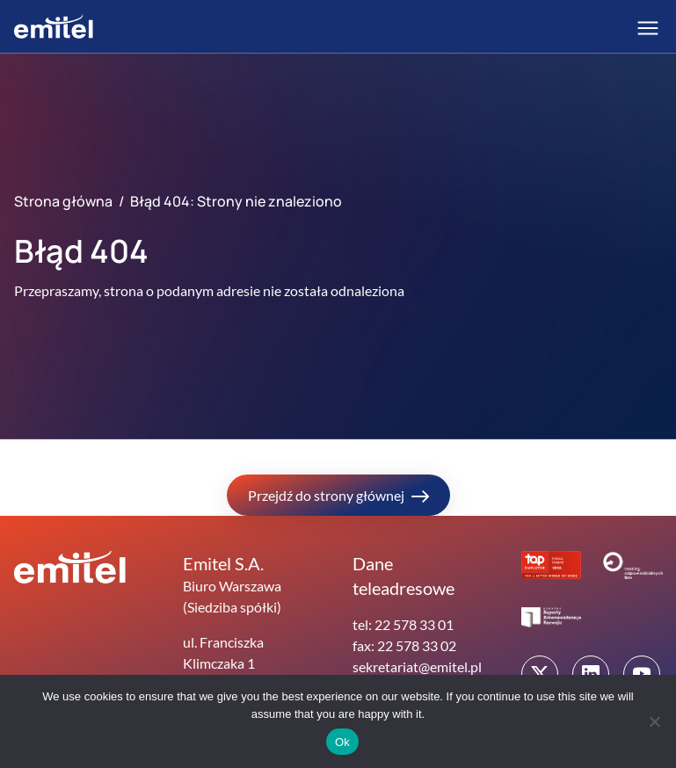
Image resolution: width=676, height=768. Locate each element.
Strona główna (63, 201)
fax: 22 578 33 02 (404, 645)
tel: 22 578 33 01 (403, 624)
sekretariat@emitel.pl (417, 666)
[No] (654, 721)
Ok (342, 742)
